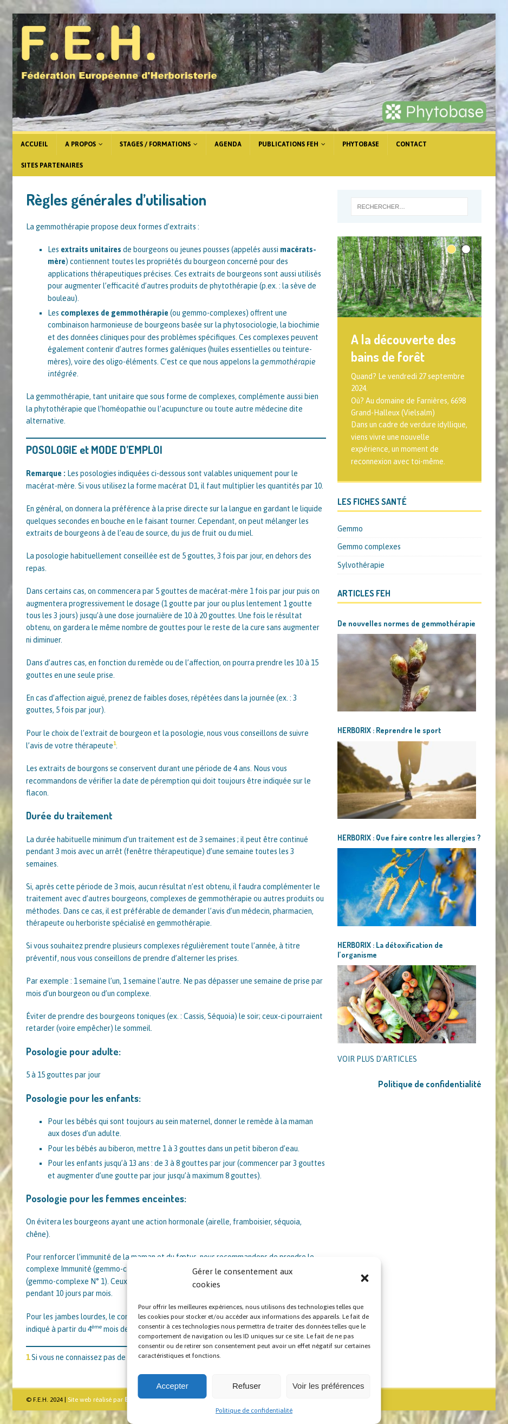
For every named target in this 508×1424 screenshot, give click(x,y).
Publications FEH (288, 144)
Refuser (246, 1385)
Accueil (34, 144)
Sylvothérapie (361, 565)
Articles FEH (363, 593)
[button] (365, 1278)
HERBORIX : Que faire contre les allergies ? (409, 837)
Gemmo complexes (369, 546)
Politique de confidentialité (254, 1410)
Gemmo (350, 528)
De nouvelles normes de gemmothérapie (406, 623)
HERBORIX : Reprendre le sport (389, 730)
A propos (80, 144)
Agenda (228, 144)
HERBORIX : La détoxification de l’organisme (390, 949)
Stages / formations (155, 144)
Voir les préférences (328, 1385)
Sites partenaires (52, 165)
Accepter (172, 1385)
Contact (411, 144)
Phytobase (360, 144)
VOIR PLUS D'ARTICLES (377, 1059)
